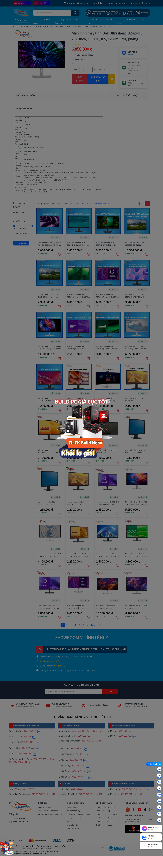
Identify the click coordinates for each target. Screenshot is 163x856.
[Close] (108, 401)
